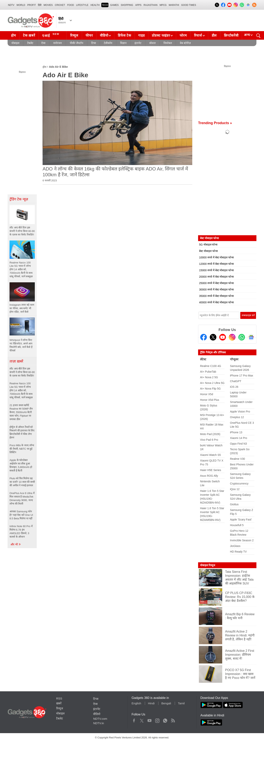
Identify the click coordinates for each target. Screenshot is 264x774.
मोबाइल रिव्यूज (207, 565)
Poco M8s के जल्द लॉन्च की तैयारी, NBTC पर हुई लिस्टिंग (22, 449)
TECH (105, 5)
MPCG (163, 5)
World (21, 5)
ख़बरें (58, 703)
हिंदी (39, 5)
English (136, 703)
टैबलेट (30, 43)
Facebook (134, 719)
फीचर (89, 35)
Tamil (181, 703)
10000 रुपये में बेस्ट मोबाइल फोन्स (216, 257)
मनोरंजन (57, 43)
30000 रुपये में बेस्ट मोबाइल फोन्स (216, 289)
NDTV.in (98, 723)
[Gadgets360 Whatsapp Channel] (241, 337)
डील (214, 35)
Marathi (174, 5)
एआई (51, 35)
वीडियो (104, 35)
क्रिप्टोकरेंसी (231, 35)
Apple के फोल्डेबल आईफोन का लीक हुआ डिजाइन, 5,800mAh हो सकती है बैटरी (21, 465)
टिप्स (93, 43)
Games (114, 5)
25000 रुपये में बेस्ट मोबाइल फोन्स (216, 283)
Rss (172, 719)
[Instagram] (232, 337)
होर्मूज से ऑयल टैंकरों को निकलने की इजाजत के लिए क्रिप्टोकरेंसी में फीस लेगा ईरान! (22, 432)
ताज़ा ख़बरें (16, 361)
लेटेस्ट (203, 359)
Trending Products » (215, 123)
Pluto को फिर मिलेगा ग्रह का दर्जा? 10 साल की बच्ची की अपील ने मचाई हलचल (22, 482)
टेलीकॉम (108, 43)
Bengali (166, 703)
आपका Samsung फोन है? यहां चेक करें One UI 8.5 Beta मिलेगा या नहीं (21, 515)
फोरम (183, 35)
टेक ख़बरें (29, 35)
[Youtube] (222, 337)
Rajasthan (150, 5)
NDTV (11, 5)
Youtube (149, 719)
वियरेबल (167, 43)
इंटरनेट (138, 43)
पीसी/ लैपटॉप (76, 43)
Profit (31, 5)
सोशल (152, 43)
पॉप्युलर (234, 359)
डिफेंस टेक (124, 35)
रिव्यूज (74, 35)
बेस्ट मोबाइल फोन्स (208, 251)
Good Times (188, 5)
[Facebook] (203, 337)
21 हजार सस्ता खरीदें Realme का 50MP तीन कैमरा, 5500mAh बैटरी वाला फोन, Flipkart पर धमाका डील (21, 412)
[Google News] (251, 337)
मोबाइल (15, 43)
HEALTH (95, 5)
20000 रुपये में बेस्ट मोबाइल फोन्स (216, 276)
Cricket (60, 5)
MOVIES (48, 5)
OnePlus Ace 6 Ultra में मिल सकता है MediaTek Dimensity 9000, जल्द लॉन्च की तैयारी (22, 498)
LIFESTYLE (82, 5)
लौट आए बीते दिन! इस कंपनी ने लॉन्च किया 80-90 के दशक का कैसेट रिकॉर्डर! (22, 372)
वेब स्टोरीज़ (185, 43)
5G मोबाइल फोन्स (208, 244)
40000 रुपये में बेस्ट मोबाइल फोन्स (216, 302)
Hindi (151, 703)
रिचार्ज (198, 35)
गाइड (141, 35)
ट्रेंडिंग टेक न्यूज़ (19, 199)
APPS (138, 5)
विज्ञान (123, 43)
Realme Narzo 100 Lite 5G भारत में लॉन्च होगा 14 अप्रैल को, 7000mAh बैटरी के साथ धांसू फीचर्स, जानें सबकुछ (21, 390)
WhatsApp (165, 719)
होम (13, 35)
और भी (15, 544)
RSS (59, 698)
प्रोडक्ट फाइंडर (161, 35)
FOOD (70, 5)
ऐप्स (43, 43)
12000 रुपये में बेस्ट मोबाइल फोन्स (216, 263)
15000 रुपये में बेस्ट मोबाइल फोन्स (216, 270)
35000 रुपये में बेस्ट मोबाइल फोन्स (216, 295)
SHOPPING (127, 5)
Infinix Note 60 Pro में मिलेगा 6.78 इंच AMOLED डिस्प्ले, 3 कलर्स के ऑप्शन (21, 531)
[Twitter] (213, 337)
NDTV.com (100, 718)
